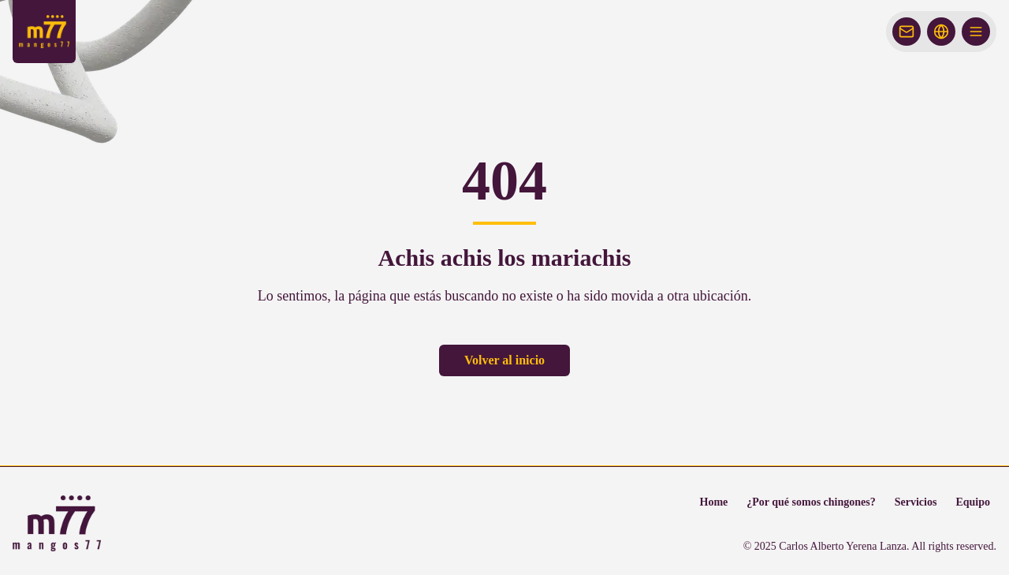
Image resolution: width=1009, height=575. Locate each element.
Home (714, 502)
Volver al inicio (504, 360)
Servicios (916, 502)
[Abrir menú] (976, 31)
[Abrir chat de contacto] (906, 31)
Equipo (972, 502)
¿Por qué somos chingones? (811, 502)
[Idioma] (941, 31)
